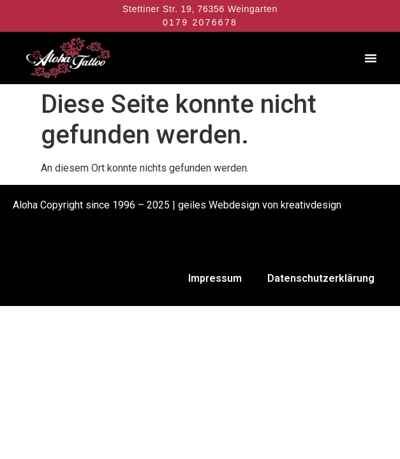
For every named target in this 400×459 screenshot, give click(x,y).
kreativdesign (311, 205)
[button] (370, 58)
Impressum (215, 278)
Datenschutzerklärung (320, 278)
